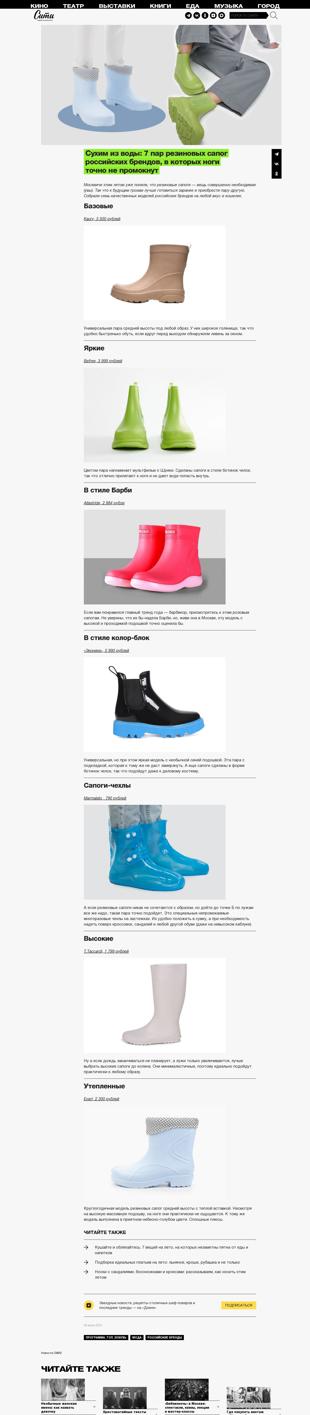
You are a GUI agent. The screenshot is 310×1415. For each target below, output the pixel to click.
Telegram (188, 15)
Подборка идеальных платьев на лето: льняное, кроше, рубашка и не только (167, 1262)
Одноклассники (277, 174)
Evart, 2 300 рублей (101, 1099)
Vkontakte (196, 15)
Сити (44, 15)
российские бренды (164, 1337)
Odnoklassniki (205, 15)
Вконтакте (277, 164)
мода (137, 1337)
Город (269, 6)
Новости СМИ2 (51, 1353)
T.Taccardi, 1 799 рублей (106, 951)
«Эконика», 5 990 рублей (106, 650)
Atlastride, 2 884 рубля (104, 503)
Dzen (213, 15)
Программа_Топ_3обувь (106, 1337)
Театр (73, 6)
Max (221, 15)
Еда (192, 6)
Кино (39, 6)
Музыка (228, 6)
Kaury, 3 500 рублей (102, 219)
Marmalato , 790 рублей (105, 798)
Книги (160, 6)
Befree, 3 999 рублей (103, 361)
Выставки (117, 6)
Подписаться (238, 1305)
